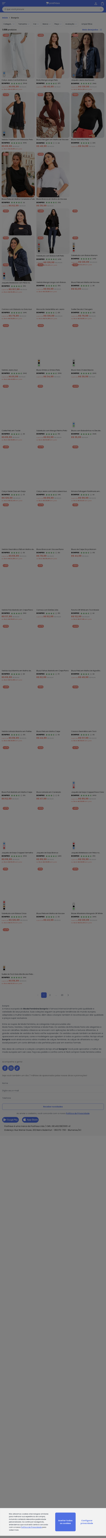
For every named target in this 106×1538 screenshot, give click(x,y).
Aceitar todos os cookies (65, 1522)
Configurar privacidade (87, 1522)
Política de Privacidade (31, 1527)
